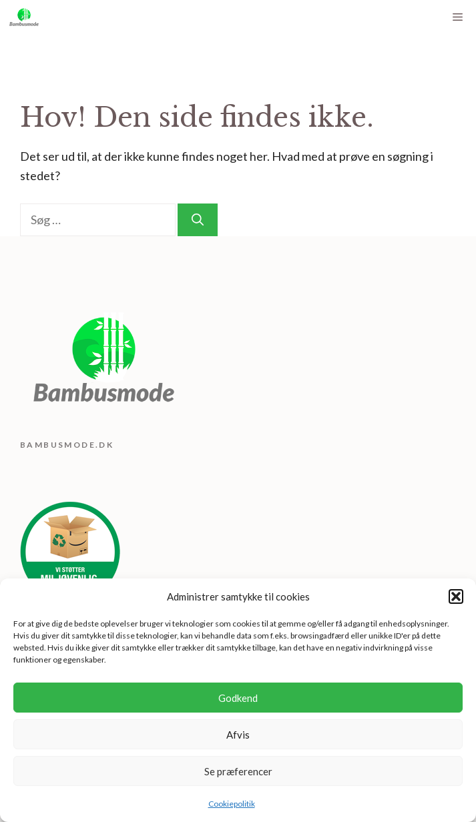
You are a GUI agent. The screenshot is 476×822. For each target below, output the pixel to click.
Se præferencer (238, 771)
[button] (456, 596)
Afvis (238, 735)
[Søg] (198, 219)
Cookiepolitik (231, 804)
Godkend (238, 698)
